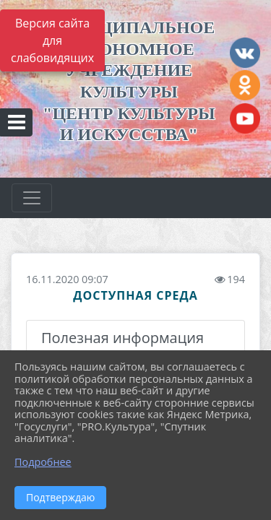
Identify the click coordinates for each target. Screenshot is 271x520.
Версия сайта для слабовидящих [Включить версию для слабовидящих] (52, 40)
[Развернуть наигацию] (32, 197)
